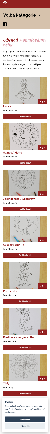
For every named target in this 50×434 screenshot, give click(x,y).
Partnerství (10, 291)
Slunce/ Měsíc (12, 152)
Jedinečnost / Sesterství (19, 198)
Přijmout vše (25, 419)
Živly (6, 383)
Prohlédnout (25, 117)
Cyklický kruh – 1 (14, 245)
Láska (7, 106)
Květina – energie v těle (18, 337)
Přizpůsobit (25, 426)
